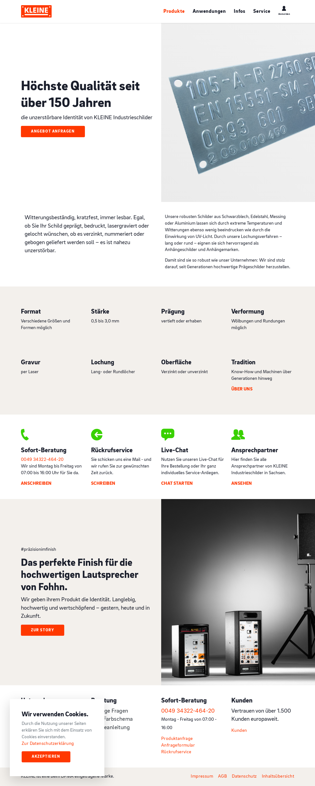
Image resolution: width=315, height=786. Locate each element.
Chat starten (177, 483)
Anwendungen (209, 11)
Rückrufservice (176, 752)
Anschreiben (36, 483)
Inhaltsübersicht (278, 776)
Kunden (239, 730)
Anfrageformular (178, 745)
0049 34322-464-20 (42, 459)
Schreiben (103, 483)
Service (261, 11)
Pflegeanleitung (110, 728)
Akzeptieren (46, 757)
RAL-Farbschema (112, 719)
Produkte (174, 11)
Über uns (241, 389)
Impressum (202, 776)
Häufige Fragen (109, 711)
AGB (222, 776)
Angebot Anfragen (53, 132)
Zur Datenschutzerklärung (48, 743)
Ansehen (241, 483)
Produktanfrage (177, 738)
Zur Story (42, 630)
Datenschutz (244, 776)
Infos (239, 11)
